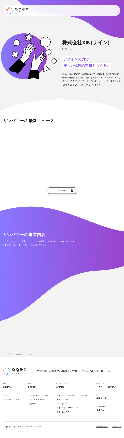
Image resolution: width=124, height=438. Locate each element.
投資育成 (91, 10)
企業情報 (23, 10)
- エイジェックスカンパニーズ (68, 408)
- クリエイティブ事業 (36, 399)
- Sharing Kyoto (62, 404)
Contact (107, 11)
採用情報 (80, 10)
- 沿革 (5, 395)
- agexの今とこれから (11, 399)
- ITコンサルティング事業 (38, 395)
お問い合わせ (116, 427)
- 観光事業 (32, 404)
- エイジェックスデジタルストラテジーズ (72, 395)
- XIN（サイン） (62, 399)
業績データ (68, 10)
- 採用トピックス (62, 412)
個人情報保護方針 (102, 427)
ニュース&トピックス (51, 10)
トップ (13, 10)
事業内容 (34, 10)
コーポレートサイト (18, 245)
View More (61, 191)
